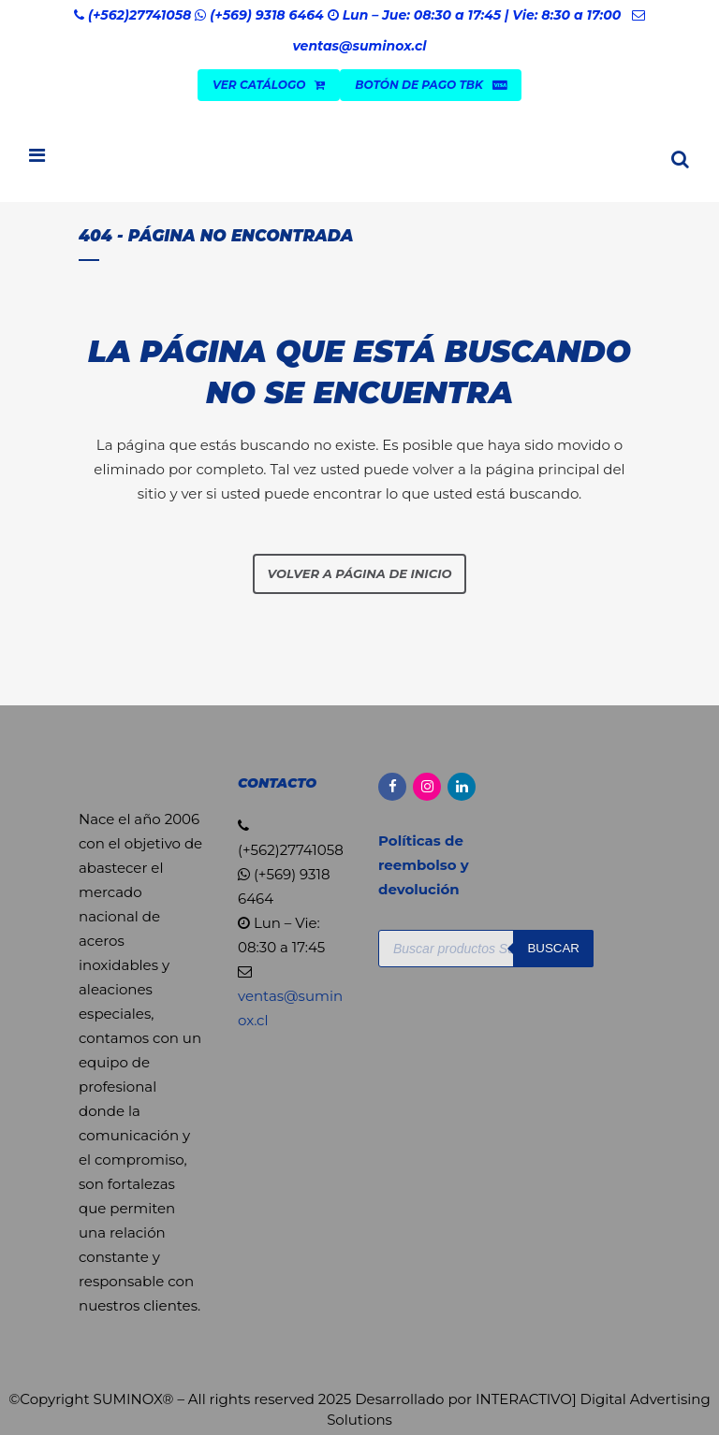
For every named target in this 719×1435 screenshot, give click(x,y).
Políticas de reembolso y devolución (423, 865)
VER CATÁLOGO (269, 85)
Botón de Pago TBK (430, 85)
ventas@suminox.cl (359, 45)
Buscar (553, 948)
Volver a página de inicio (360, 573)
